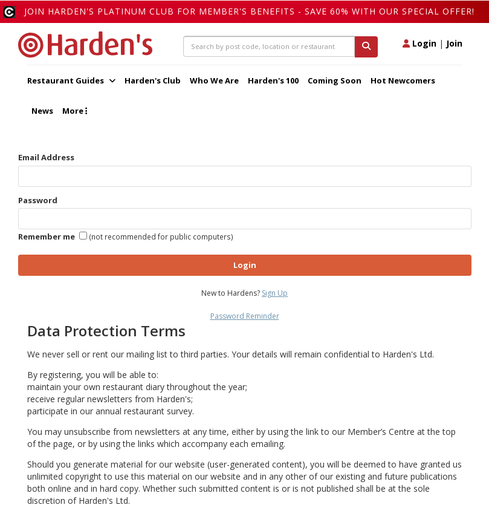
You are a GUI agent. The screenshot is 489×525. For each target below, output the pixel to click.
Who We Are (214, 80)
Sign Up (275, 293)
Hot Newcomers (403, 80)
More (74, 110)
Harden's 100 (273, 80)
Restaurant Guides (71, 80)
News (42, 110)
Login (419, 43)
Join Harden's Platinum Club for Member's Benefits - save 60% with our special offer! (249, 11)
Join (454, 43)
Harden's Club (153, 80)
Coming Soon (334, 80)
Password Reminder (244, 316)
